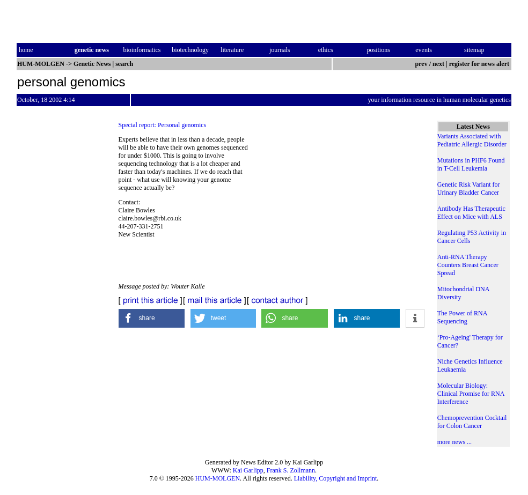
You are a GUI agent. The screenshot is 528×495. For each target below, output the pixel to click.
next (438, 64)
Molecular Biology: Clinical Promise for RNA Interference (470, 393)
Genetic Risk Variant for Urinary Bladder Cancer (468, 188)
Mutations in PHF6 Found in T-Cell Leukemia (471, 164)
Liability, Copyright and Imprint (335, 478)
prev (421, 64)
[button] (152, 318)
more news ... (454, 442)
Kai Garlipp (248, 470)
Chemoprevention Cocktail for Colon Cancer (472, 422)
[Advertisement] (337, 209)
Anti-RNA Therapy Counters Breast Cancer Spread (467, 265)
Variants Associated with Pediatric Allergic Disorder (472, 140)
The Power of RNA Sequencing (462, 317)
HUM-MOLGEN (217, 478)
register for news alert (480, 64)
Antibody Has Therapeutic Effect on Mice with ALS (471, 212)
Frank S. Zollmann (291, 470)
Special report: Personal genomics (163, 125)
